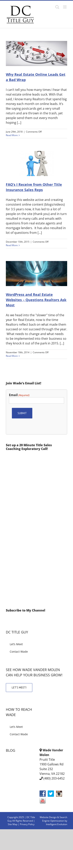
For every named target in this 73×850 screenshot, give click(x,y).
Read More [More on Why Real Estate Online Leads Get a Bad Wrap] (12, 135)
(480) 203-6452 (54, 778)
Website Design (48, 817)
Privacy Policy (27, 824)
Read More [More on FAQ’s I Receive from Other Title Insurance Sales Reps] (12, 245)
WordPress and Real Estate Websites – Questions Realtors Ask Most (36, 299)
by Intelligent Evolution (56, 822)
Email (19, 395)
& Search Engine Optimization (54, 819)
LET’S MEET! (19, 687)
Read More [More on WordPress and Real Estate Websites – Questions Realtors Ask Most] (12, 356)
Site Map (12, 824)
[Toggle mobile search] (57, 7)
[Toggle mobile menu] (65, 7)
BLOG (10, 750)
